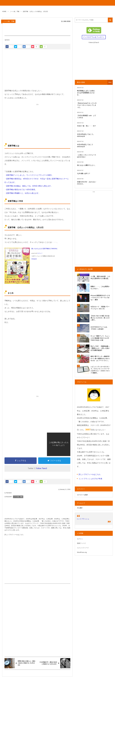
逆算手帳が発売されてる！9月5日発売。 (21, 189)
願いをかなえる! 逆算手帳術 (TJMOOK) (44, 248)
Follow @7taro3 (94, 42)
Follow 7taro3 (41, 468)
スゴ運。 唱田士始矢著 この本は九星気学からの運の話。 (100, 277)
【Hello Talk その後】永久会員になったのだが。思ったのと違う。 (100, 318)
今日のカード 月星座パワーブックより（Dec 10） (100, 308)
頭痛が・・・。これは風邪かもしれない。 (100, 287)
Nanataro (9, 493)
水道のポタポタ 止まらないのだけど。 (86, 183)
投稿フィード (81, 543)
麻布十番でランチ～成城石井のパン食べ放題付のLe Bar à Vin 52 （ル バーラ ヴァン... (100, 358)
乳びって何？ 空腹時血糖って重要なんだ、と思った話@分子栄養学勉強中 (100, 348)
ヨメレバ (39, 253)
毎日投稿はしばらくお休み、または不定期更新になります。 (86, 93)
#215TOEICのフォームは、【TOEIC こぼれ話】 (99, 328)
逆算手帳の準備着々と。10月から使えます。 (23, 193)
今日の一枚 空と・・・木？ (86, 126)
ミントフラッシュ (83, 519)
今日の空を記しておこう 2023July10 (86, 145)
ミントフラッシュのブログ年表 (90, 479)
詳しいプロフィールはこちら (13, 534)
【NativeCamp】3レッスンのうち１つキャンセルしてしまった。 (86, 105)
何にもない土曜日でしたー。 (86, 165)
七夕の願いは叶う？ (83, 173)
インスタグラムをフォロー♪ (93, 37)
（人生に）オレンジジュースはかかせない (86, 156)
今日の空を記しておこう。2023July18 (86, 135)
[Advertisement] (37, 69)
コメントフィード (83, 548)
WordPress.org (82, 552)
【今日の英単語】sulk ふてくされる (86, 116)
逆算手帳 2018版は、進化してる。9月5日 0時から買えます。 (29, 186)
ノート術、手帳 (8, 21)
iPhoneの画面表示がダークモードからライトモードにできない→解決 (100, 297)
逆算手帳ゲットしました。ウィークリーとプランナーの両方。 (29, 175)
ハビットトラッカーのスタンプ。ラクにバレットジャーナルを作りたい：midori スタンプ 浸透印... (100, 370)
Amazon (34, 259)
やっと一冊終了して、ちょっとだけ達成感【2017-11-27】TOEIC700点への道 (100, 338)
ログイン (80, 539)
